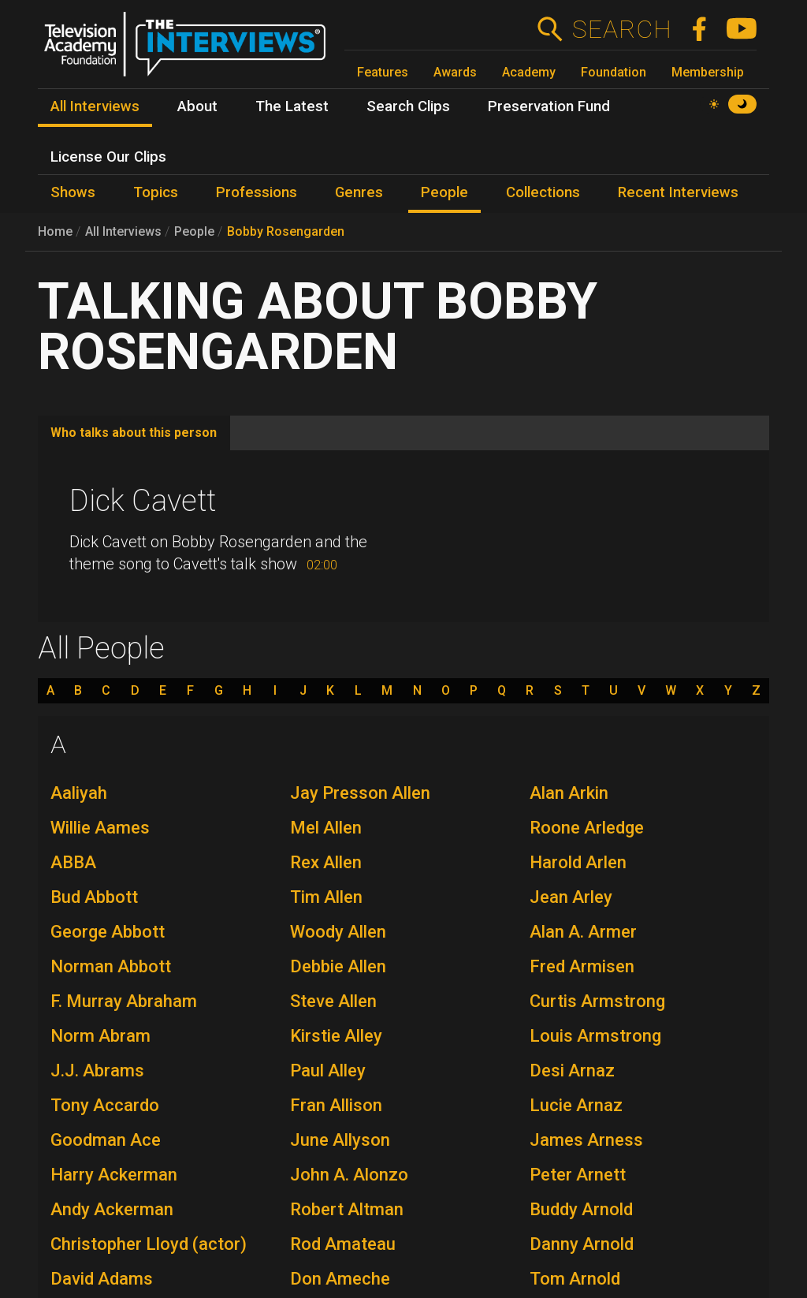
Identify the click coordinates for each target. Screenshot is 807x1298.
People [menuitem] (444, 192)
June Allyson (340, 1140)
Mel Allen (326, 827)
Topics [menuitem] (155, 192)
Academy (529, 72)
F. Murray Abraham (123, 1001)
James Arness (586, 1140)
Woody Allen (338, 932)
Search (621, 29)
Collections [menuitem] (543, 192)
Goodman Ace (105, 1140)
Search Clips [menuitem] (408, 106)
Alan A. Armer (583, 932)
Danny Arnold (582, 1244)
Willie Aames (100, 827)
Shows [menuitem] (72, 192)
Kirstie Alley (336, 1036)
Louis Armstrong (595, 1036)
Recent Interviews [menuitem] (678, 192)
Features (382, 72)
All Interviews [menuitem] (94, 106)
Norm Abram (100, 1036)
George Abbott (107, 932)
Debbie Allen (338, 966)
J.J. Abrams (97, 1070)
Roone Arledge (587, 827)
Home (55, 231)
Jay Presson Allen (360, 793)
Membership (707, 72)
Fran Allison (336, 1105)
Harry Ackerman (113, 1174)
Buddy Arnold (581, 1209)
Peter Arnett (578, 1174)
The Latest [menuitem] (292, 106)
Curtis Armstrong (597, 1001)
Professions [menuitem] (256, 192)
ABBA (73, 862)
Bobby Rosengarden (285, 231)
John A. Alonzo (349, 1174)
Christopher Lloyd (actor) (148, 1244)
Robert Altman (347, 1209)
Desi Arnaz (572, 1070)
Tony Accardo (104, 1105)
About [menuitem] (197, 106)
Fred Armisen (582, 966)
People (194, 231)
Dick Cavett (142, 500)
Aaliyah (78, 793)
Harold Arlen (578, 862)
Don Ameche (340, 1279)
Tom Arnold (575, 1279)
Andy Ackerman (111, 1209)
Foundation (613, 72)
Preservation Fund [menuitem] (549, 106)
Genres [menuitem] (359, 192)
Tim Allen (326, 897)
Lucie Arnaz (576, 1105)
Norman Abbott (110, 966)
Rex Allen (326, 862)
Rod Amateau (343, 1244)
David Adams (101, 1279)
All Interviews (123, 231)
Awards (455, 72)
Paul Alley (328, 1070)
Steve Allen (333, 1001)
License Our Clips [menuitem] (108, 157)
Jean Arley (571, 897)
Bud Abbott (94, 897)
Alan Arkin (569, 793)
